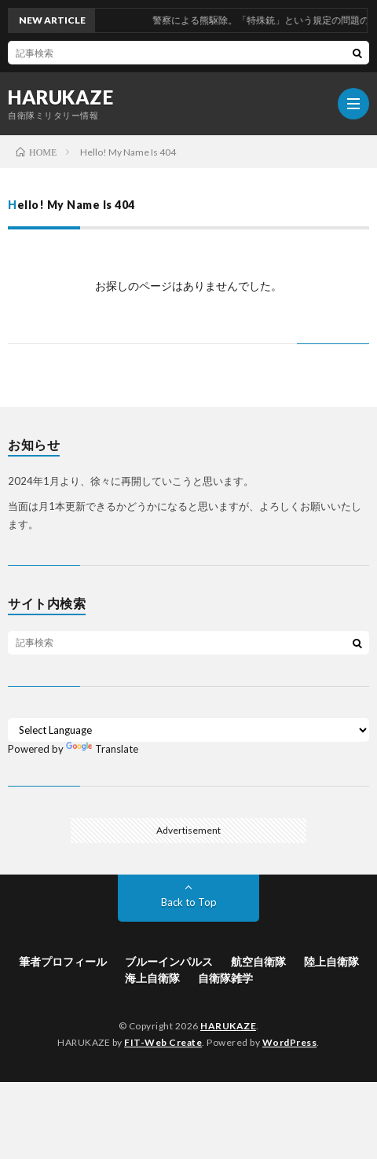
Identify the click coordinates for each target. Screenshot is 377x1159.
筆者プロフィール (63, 961)
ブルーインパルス (169, 961)
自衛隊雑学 (225, 978)
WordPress (289, 1042)
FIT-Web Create (163, 1042)
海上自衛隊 (152, 978)
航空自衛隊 (258, 961)
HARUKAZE (60, 97)
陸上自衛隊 (331, 961)
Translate (102, 749)
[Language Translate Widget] (188, 730)
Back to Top (189, 902)
